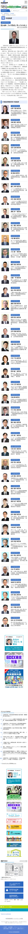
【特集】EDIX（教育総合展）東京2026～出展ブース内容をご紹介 (15, 743)
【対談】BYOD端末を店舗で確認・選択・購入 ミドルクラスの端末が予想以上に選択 (15, 733)
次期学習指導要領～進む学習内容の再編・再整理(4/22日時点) (14, 728)
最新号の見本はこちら (6, 877)
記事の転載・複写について (9, 928)
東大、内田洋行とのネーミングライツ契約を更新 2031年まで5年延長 (15, 747)
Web (18, 899)
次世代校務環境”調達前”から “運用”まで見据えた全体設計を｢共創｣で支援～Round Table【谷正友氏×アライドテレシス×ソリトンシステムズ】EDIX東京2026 (15, 753)
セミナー (8, 901)
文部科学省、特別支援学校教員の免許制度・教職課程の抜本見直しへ (15, 715)
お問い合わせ (20, 928)
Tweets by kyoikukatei (6, 914)
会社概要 (10, 927)
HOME (5, 927)
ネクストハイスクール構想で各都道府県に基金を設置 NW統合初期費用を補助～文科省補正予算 (15, 720)
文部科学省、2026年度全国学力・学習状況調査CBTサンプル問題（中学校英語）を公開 (14, 759)
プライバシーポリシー (19, 927)
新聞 (15, 899)
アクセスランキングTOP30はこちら (9, 763)
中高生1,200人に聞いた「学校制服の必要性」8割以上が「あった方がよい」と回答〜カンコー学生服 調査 (15, 738)
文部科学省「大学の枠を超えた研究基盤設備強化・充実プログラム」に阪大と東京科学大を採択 (15, 724)
